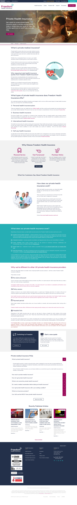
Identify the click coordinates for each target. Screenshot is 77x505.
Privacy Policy (41, 493)
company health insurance (29, 118)
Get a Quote (72, 5)
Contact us (16, 345)
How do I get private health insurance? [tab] (39, 378)
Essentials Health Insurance (30, 455)
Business (8, 1)
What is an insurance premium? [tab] (39, 391)
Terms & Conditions (53, 496)
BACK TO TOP (63, 445)
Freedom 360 (51, 5)
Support (58, 5)
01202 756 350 (50, 1)
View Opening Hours (58, 458)
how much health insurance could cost (49, 215)
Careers (58, 496)
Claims (45, 5)
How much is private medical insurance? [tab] (39, 374)
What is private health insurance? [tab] (39, 359)
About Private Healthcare (29, 459)
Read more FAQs (38, 399)
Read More (13, 433)
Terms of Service (48, 493)
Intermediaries (15, 1)
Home (12, 43)
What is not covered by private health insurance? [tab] (39, 381)
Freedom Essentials (45, 136)
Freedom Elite (62, 109)
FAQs (40, 453)
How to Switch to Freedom (44, 457)
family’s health (36, 108)
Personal (2, 1)
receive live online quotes (16, 90)
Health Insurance (38, 5)
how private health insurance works (19, 70)
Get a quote (10, 34)
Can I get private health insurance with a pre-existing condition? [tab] (39, 387)
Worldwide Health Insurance (30, 457)
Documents (63, 5)
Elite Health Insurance (29, 453)
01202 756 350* (59, 457)
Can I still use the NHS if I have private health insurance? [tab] (39, 394)
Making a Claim (42, 455)
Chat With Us (72, 1)
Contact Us (65, 1)
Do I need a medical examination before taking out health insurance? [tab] (39, 384)
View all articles (38, 439)
